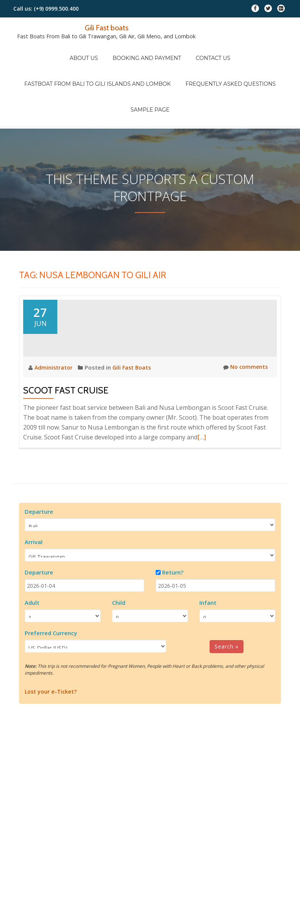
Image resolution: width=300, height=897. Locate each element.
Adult (32, 641)
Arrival (34, 581)
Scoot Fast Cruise (66, 429)
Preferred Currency (51, 672)
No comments (244, 406)
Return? (172, 611)
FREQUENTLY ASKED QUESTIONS (227, 61)
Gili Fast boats (106, 27)
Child (118, 641)
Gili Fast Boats (134, 406)
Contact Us (206, 50)
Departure (39, 550)
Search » (226, 685)
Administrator (55, 406)
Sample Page (150, 71)
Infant (207, 641)
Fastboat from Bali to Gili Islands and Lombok (101, 61)
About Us (91, 50)
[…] (201, 476)
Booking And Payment (147, 50)
